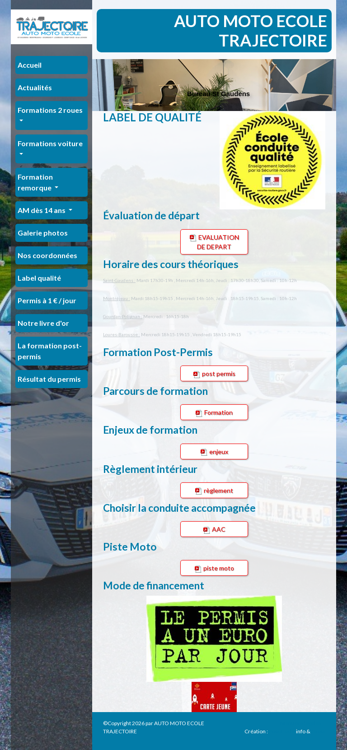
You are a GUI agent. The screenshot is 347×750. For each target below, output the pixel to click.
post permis (214, 374)
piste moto (214, 568)
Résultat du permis (49, 379)
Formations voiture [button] (50, 143)
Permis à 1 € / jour (47, 300)
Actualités (35, 87)
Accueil (30, 64)
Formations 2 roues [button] (50, 110)
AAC (214, 529)
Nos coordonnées (47, 255)
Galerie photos (43, 232)
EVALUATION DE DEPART (214, 241)
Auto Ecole (282, 731)
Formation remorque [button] (35, 182)
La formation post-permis (50, 351)
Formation (214, 412)
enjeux (214, 452)
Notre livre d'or (43, 323)
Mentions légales (301, 723)
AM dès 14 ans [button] (42, 210)
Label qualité (39, 277)
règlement (214, 490)
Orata (318, 731)
